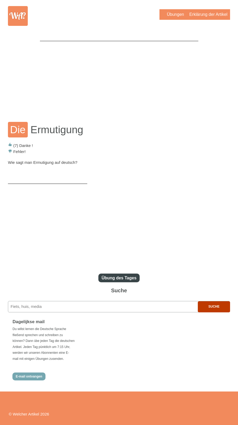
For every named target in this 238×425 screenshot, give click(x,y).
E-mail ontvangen (29, 376)
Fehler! (17, 151)
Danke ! (20, 145)
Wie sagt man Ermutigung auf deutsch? (42, 162)
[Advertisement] (119, 78)
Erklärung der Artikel (208, 14)
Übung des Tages (119, 278)
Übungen (175, 14)
